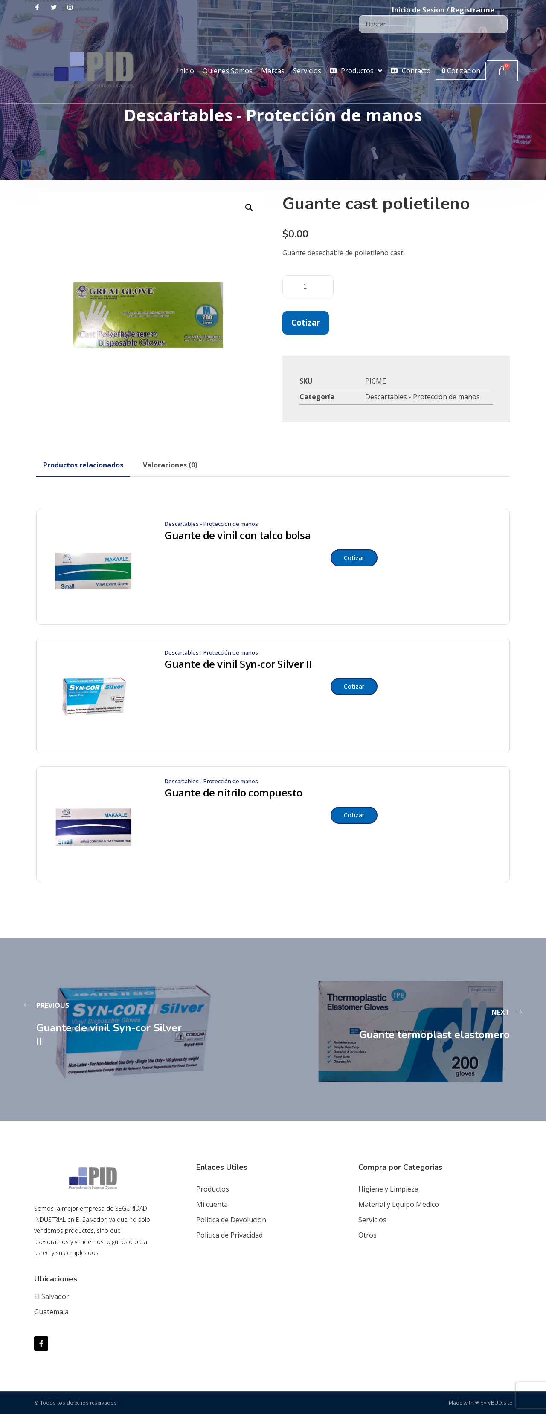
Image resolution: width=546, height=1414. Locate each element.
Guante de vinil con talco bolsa (238, 535)
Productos (212, 1189)
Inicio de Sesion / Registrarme (443, 9)
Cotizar (305, 322)
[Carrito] (502, 70)
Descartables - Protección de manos (422, 396)
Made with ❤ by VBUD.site (480, 1403)
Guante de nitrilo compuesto (233, 792)
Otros (367, 1235)
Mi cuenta (212, 1204)
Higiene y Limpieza (388, 1189)
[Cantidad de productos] (308, 286)
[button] (249, 207)
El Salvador (51, 1296)
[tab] (83, 465)
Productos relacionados (83, 465)
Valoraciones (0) (170, 465)
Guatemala (51, 1311)
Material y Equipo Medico (398, 1204)
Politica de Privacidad (229, 1235)
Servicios (372, 1219)
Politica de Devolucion (231, 1219)
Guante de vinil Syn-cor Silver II (238, 664)
